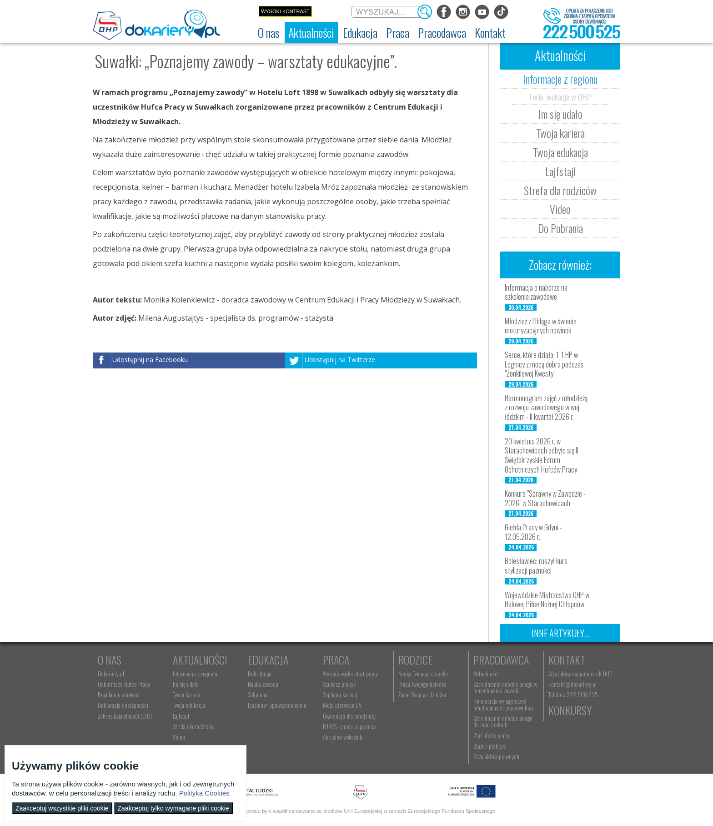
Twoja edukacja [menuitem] (189, 705)
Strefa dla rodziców (560, 190)
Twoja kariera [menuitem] (187, 694)
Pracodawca (501, 659)
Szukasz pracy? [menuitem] (339, 684)
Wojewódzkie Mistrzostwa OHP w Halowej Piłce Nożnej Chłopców (547, 599)
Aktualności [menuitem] (486, 673)
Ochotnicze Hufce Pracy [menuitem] (124, 684)
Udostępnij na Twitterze (340, 359)
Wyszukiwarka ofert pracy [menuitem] (350, 673)
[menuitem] (268, 32)
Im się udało (560, 114)
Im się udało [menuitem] (186, 684)
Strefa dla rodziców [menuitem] (193, 726)
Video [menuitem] (179, 736)
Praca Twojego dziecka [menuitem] (422, 684)
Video (560, 209)
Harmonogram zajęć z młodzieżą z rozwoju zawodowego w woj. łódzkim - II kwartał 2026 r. (546, 408)
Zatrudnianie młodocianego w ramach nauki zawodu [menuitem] (505, 687)
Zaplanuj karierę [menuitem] (340, 694)
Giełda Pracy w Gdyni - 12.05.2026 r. (533, 532)
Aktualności (200, 659)
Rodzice (415, 659)
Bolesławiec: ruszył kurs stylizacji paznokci (536, 565)
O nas (109, 659)
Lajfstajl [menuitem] (181, 715)
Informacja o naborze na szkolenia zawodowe (536, 292)
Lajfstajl (560, 171)
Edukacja (268, 659)
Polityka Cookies (204, 793)
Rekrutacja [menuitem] (259, 673)
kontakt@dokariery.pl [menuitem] (572, 684)
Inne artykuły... (560, 633)
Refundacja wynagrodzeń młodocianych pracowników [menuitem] (503, 704)
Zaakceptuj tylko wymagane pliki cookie (173, 808)
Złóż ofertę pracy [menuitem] (491, 735)
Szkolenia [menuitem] (258, 694)
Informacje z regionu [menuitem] (195, 673)
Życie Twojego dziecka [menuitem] (422, 694)
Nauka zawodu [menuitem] (263, 684)
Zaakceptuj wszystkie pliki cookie (62, 808)
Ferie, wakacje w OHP (560, 96)
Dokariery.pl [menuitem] (111, 673)
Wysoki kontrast (285, 11)
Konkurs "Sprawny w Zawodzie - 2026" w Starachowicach (545, 498)
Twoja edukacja (560, 152)
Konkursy (570, 710)
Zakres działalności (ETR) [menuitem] (125, 715)
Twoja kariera (560, 133)
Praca (336, 659)
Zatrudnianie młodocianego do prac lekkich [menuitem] (502, 721)
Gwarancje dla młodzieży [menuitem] (349, 715)
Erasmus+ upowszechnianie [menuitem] (277, 705)
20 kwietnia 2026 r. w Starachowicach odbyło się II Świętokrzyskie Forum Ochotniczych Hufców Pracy (541, 455)
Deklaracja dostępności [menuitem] (123, 705)
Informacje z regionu (560, 79)
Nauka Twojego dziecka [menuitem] (423, 673)
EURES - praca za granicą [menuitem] (349, 726)
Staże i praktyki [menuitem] (490, 745)
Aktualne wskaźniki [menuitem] (343, 736)
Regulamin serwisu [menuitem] (118, 694)
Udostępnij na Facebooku (150, 359)
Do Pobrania (560, 228)
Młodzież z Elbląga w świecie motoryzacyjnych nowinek (541, 326)
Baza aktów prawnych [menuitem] (496, 756)
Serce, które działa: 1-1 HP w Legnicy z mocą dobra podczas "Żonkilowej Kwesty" (544, 364)
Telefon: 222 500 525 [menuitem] (573, 694)
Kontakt (566, 659)
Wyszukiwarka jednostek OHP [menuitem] (580, 673)
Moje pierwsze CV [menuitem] (342, 705)
